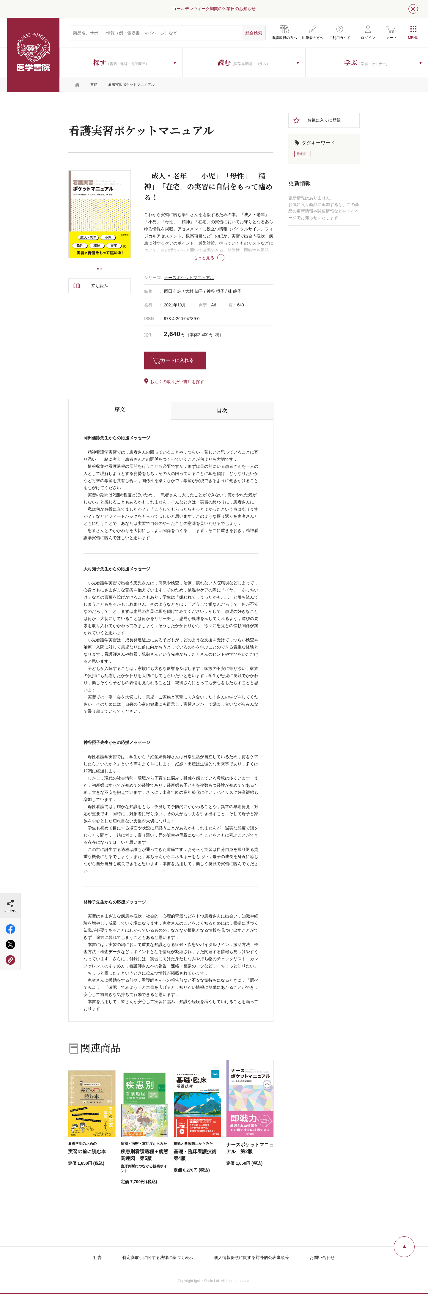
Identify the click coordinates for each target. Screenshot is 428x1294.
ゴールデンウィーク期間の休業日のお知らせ (214, 8)
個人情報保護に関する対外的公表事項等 (251, 1257)
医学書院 (33, 55)
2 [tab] (101, 269)
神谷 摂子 (215, 291)
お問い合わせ (322, 1257)
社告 (97, 1257)
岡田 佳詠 (173, 291)
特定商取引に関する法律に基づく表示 (157, 1257)
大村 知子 (194, 291)
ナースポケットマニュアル (189, 277)
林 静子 (234, 291)
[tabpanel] (99, 214)
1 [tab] (98, 269)
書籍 (93, 85)
